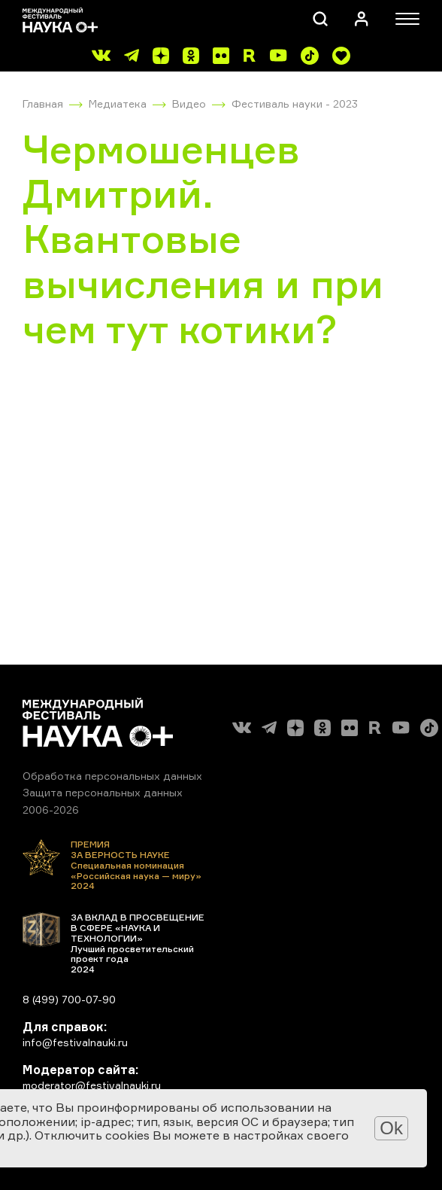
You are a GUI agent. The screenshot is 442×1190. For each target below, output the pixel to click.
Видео (189, 103)
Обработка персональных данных (112, 775)
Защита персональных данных (103, 792)
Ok (391, 1128)
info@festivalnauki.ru (75, 1042)
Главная (43, 103)
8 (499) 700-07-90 (69, 999)
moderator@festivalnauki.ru (92, 1085)
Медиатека (118, 103)
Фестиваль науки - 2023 (295, 103)
